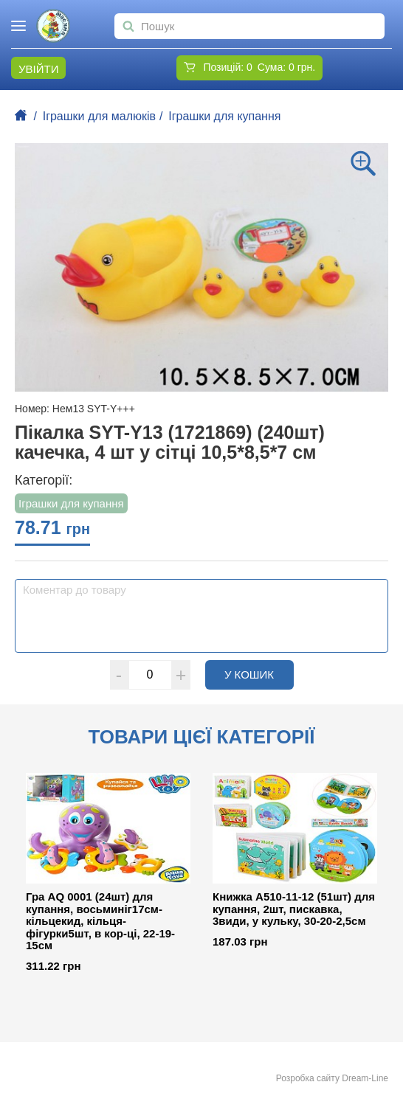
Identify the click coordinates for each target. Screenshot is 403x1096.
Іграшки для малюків (99, 116)
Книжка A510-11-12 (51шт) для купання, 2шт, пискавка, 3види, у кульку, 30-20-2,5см (294, 909)
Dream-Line (365, 1078)
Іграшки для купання (224, 116)
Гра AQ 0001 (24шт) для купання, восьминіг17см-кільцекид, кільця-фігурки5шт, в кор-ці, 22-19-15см (100, 921)
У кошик (259, 674)
